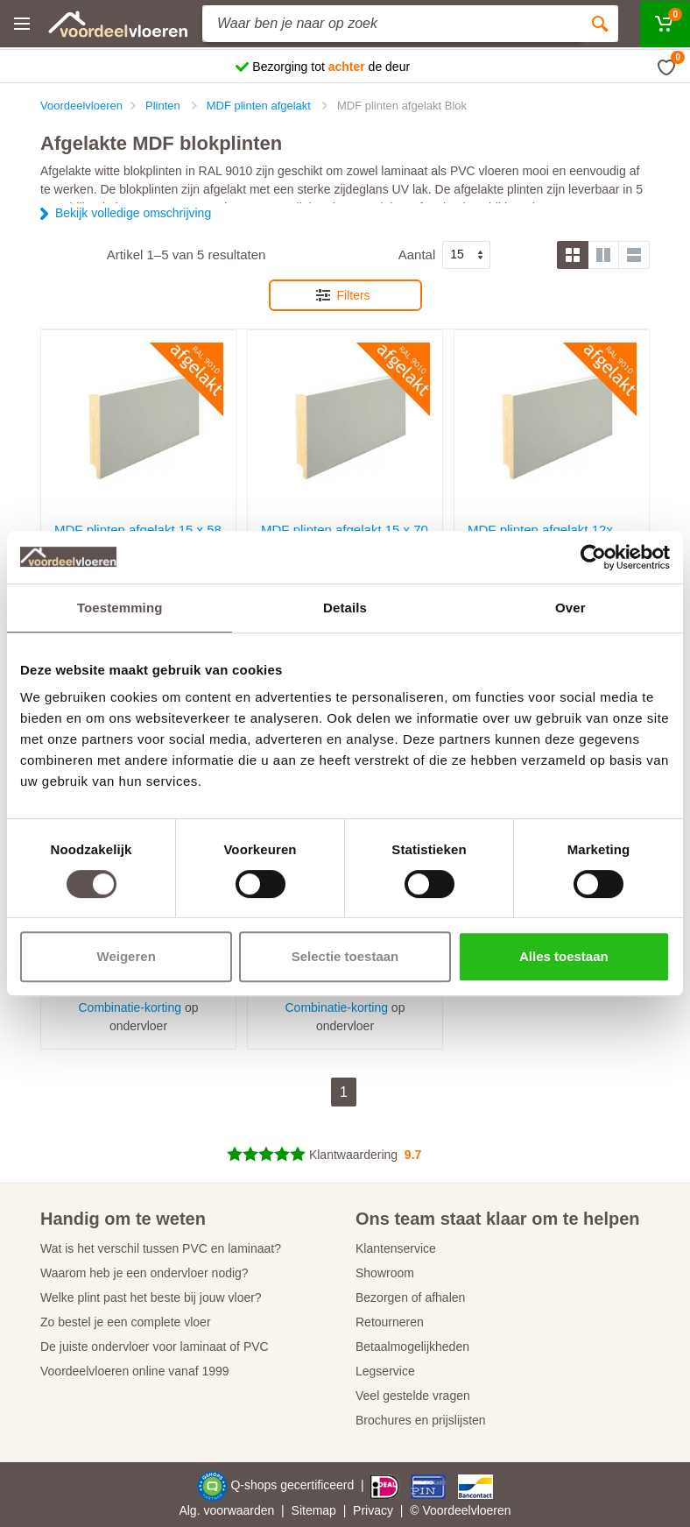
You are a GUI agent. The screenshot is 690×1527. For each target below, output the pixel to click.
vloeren (491, 1510)
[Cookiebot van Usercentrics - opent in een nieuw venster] (593, 557)
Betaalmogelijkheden (412, 1347)
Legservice (385, 1371)
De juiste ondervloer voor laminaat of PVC (154, 1347)
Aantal (417, 254)
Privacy (373, 1510)
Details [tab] (345, 607)
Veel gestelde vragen (413, 1396)
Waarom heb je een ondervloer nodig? (144, 1273)
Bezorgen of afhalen (410, 1297)
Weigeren (126, 956)
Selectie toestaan (345, 956)
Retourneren (390, 1322)
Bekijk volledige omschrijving (133, 213)
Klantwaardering (353, 1155)
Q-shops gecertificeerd (293, 1485)
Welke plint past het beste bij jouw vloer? (151, 1297)
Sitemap (314, 1510)
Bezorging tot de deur (331, 67)
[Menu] (22, 23)
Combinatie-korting (130, 1007)
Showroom (385, 1273)
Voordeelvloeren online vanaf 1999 (134, 1371)
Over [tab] (570, 607)
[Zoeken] (599, 23)
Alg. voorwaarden (226, 1510)
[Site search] (391, 23)
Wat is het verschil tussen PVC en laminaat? (160, 1248)
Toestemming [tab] (120, 607)
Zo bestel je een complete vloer (125, 1322)
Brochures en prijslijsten (421, 1420)
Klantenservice (396, 1248)
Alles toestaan (564, 956)
